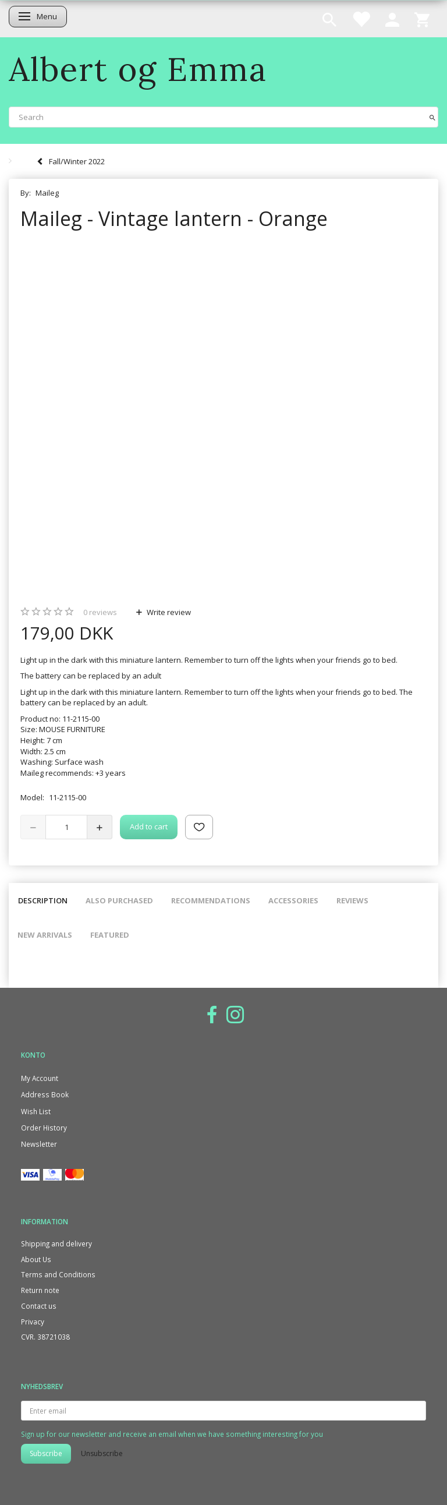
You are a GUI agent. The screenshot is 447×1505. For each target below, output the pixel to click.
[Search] (432, 116)
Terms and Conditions (58, 1274)
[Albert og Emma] (138, 69)
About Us (36, 1259)
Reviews (352, 900)
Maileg (47, 193)
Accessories (293, 900)
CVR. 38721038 (45, 1336)
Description (43, 900)
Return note (40, 1290)
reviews (100, 612)
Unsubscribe (102, 1453)
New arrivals (44, 935)
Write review (168, 612)
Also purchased (119, 900)
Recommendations (210, 900)
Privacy (32, 1321)
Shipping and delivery (56, 1243)
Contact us (38, 1305)
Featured (109, 935)
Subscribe (46, 1453)
